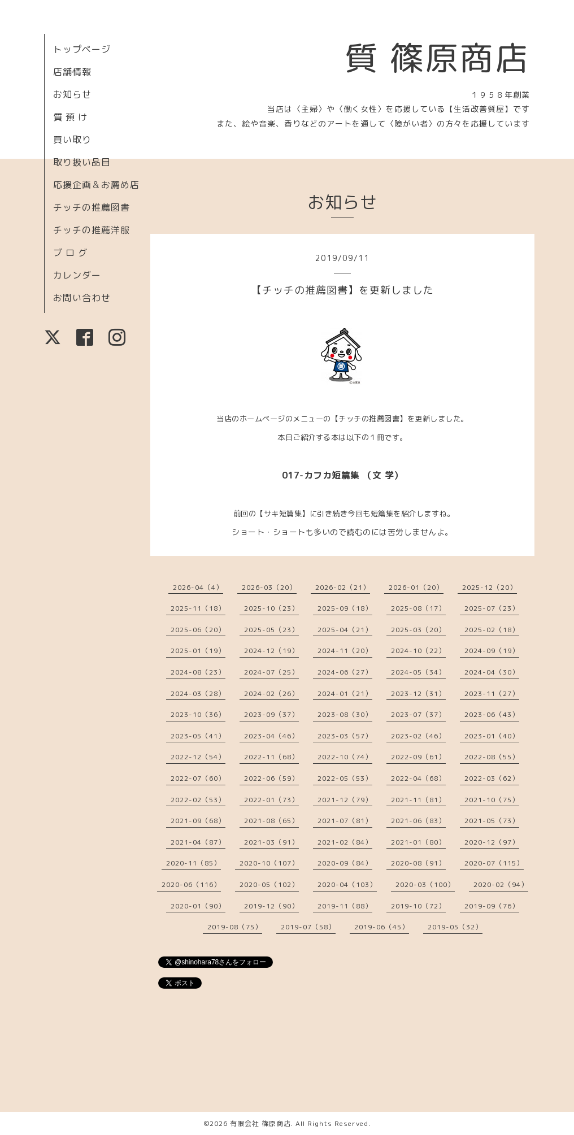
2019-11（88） (345, 906)
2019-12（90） (271, 906)
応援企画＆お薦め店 (96, 185)
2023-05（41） (198, 736)
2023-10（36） (198, 714)
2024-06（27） (345, 672)
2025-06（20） (198, 629)
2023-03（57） (345, 736)
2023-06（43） (491, 714)
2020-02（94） (500, 884)
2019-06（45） (381, 927)
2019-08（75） (234, 927)
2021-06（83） (418, 820)
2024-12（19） (271, 650)
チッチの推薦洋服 (91, 230)
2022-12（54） (198, 757)
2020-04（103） (347, 884)
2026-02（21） (342, 587)
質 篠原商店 (437, 57)
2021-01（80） (418, 842)
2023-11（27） (491, 693)
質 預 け (70, 117)
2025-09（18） (345, 608)
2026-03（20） (269, 587)
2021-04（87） (198, 842)
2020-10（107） (269, 863)
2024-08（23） (198, 672)
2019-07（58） (308, 927)
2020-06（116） (191, 884)
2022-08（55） (491, 757)
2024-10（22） (418, 650)
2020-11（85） (193, 863)
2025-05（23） (271, 629)
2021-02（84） (345, 842)
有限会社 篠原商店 (260, 1123)
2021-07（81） (345, 820)
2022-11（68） (271, 757)
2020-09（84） (345, 863)
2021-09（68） (198, 820)
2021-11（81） (418, 799)
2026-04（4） (198, 587)
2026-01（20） (416, 587)
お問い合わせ (82, 298)
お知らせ (72, 94)
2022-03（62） (491, 778)
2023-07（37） (418, 714)
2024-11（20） (345, 650)
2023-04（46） (271, 736)
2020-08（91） (418, 863)
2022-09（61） (418, 757)
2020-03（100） (425, 884)
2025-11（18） (198, 608)
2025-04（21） (345, 629)
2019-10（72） (418, 906)
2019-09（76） (491, 906)
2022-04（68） (418, 778)
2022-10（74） (345, 757)
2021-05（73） (491, 820)
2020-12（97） (491, 842)
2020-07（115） (494, 863)
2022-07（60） (198, 778)
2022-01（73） (271, 799)
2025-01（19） (198, 650)
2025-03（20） (418, 629)
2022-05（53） (345, 778)
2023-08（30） (345, 714)
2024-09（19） (491, 650)
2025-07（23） (491, 608)
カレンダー (77, 275)
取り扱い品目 (82, 162)
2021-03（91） (271, 842)
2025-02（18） (491, 629)
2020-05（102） (269, 884)
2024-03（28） (198, 693)
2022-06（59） (271, 778)
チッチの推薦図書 (91, 207)
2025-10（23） (271, 608)
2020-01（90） (198, 906)
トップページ (82, 49)
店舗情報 (72, 72)
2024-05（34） (418, 672)
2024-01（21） (345, 693)
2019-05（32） (455, 927)
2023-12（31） (418, 693)
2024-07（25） (271, 672)
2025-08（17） (418, 608)
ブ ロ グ (70, 252)
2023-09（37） (271, 714)
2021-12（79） (345, 799)
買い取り (72, 139)
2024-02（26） (271, 693)
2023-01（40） (491, 736)
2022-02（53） (198, 799)
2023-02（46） (418, 736)
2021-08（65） (271, 820)
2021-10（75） (491, 799)
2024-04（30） (491, 672)
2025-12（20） (489, 587)
